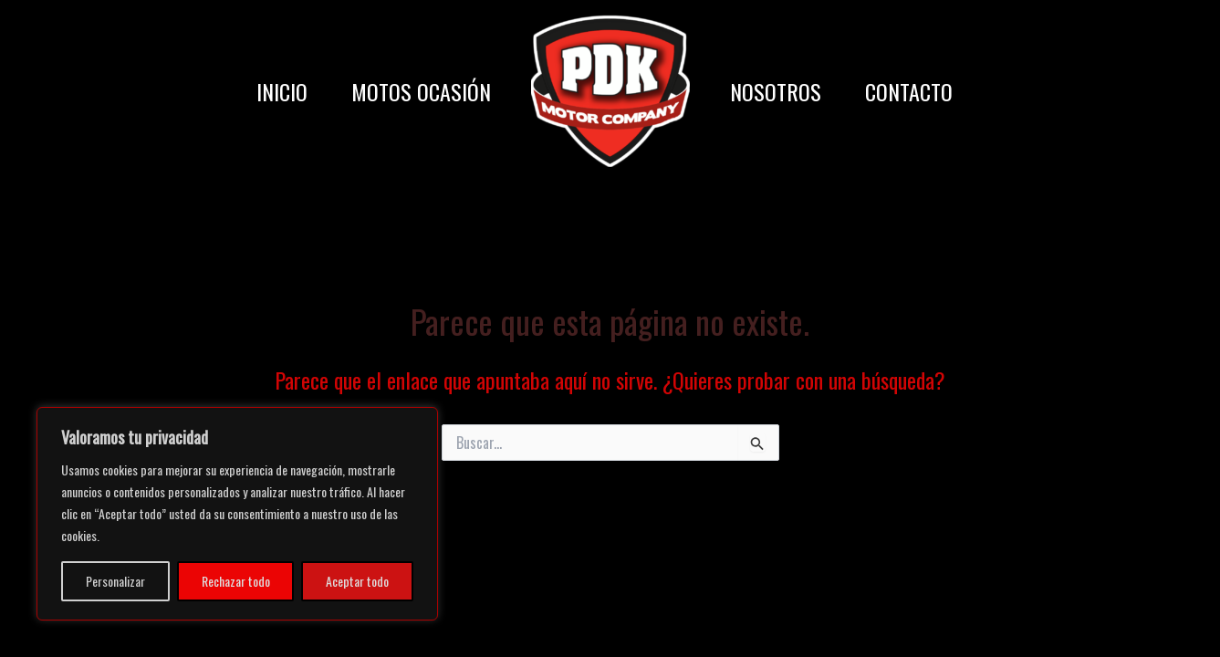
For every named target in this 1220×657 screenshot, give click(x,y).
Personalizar (115, 580)
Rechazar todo (236, 580)
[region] (237, 513)
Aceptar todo (357, 580)
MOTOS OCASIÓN (421, 91)
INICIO (282, 91)
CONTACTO (909, 91)
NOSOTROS (775, 91)
